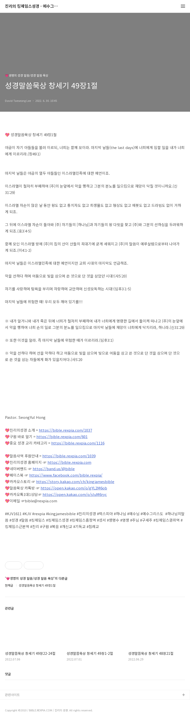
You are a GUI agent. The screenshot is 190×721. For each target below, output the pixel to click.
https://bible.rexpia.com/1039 (68, 455)
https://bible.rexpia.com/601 (62, 436)
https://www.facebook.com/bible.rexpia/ (65, 475)
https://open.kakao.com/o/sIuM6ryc (75, 494)
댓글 (8, 674)
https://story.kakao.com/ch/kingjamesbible (75, 481)
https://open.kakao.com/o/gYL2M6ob (74, 487)
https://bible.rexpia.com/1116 (77, 442)
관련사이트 (12, 694)
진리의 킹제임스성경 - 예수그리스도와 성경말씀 (32, 6)
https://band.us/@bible (54, 468)
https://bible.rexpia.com (69, 462)
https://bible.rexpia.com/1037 (65, 430)
